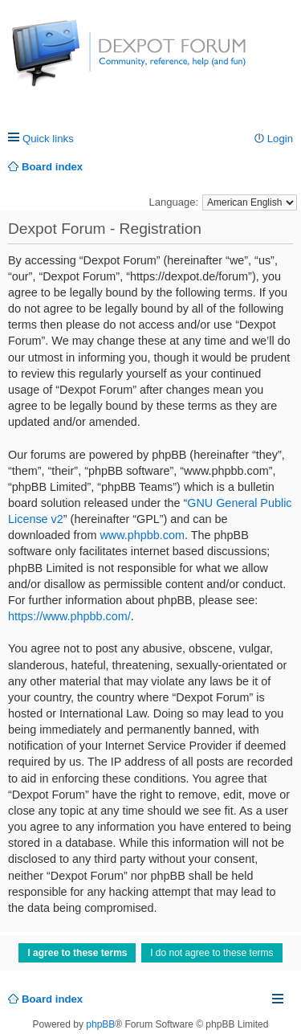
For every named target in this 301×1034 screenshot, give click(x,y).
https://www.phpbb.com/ (69, 616)
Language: (173, 202)
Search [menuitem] (287, 167)
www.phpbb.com (142, 535)
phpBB (100, 1024)
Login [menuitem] (280, 139)
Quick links (48, 139)
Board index (52, 999)
